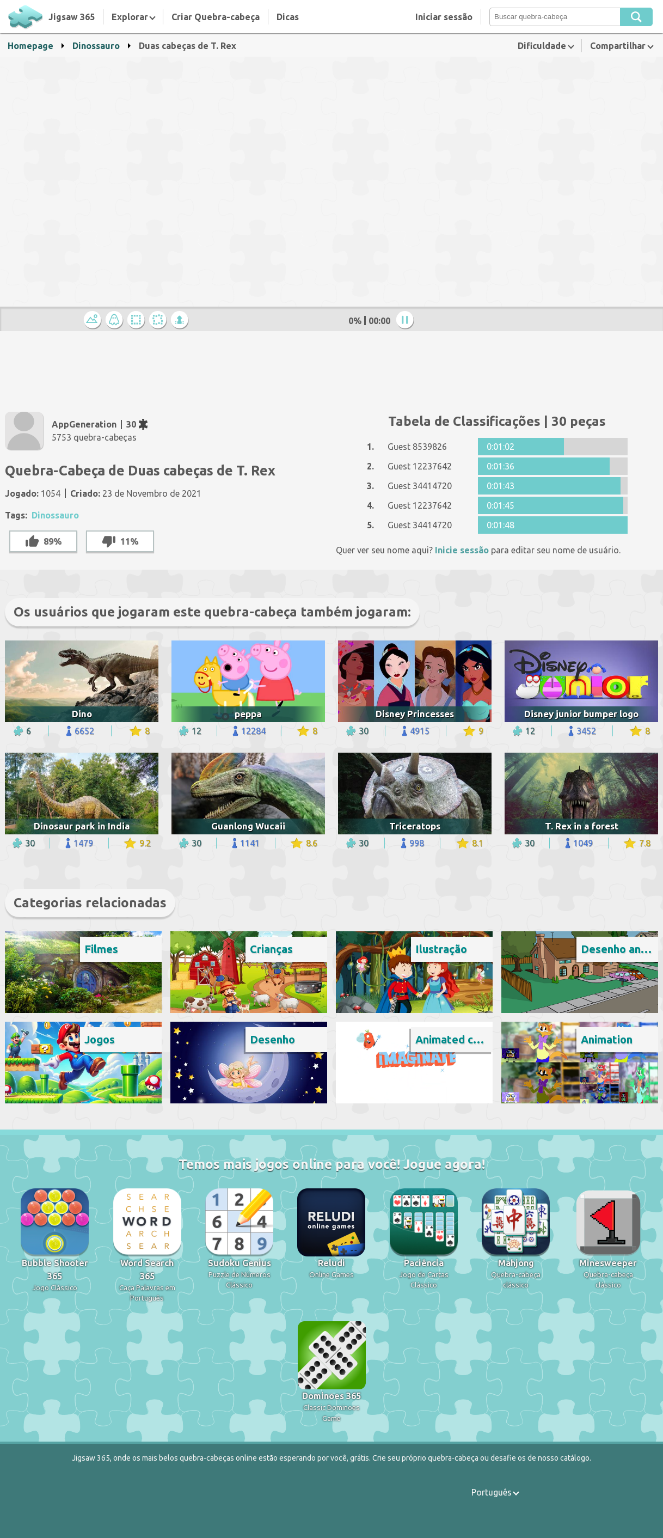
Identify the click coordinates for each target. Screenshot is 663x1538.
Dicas (288, 17)
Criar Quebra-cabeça (215, 17)
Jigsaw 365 (71, 17)
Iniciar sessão (443, 17)
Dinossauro (96, 46)
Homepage (30, 46)
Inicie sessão (462, 550)
